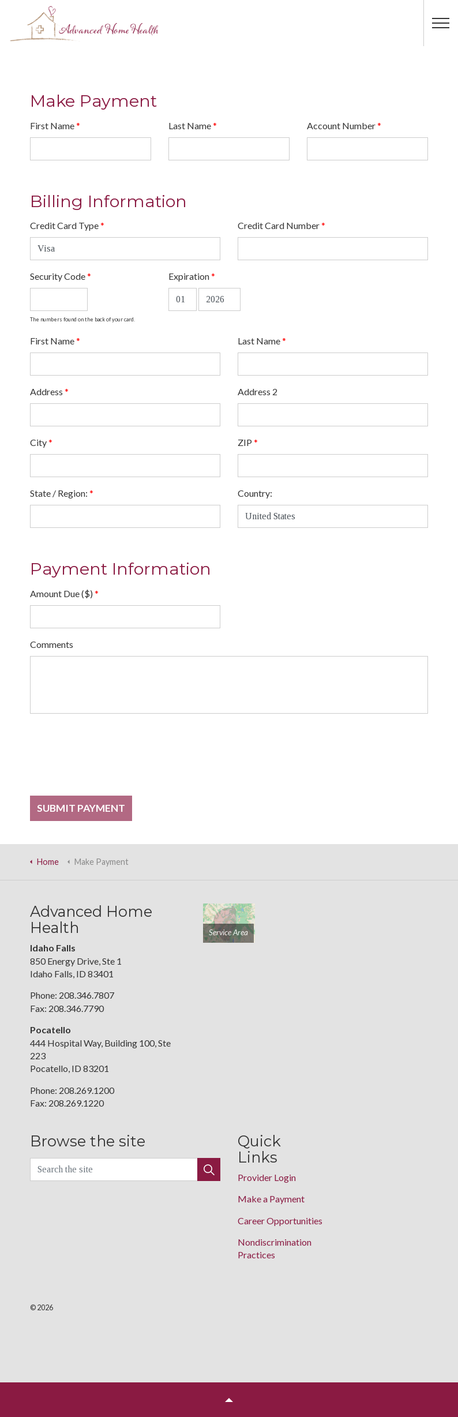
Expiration (191, 276)
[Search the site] (125, 1169)
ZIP (248, 442)
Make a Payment (271, 1198)
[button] (208, 1169)
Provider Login (267, 1177)
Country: (255, 493)
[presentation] (117, 759)
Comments (51, 644)
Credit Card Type (67, 225)
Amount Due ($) (64, 593)
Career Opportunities (280, 1220)
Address (49, 391)
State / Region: (61, 493)
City (41, 442)
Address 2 (257, 391)
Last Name (192, 125)
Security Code (60, 276)
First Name (55, 125)
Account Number (344, 125)
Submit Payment (81, 808)
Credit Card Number (281, 225)
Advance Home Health (84, 23)
